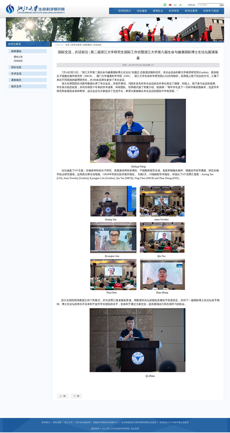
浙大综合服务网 (83, 422)
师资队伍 (158, 10)
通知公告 (18, 57)
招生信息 (16, 67)
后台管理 (135, 428)
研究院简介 (124, 10)
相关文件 (16, 86)
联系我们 (46, 422)
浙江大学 (68, 422)
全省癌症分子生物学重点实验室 (174, 422)
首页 (67, 45)
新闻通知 (16, 51)
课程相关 (16, 80)
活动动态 (18, 61)
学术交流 (16, 73)
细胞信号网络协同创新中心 (105, 422)
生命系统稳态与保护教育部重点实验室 (139, 422)
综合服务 (142, 10)
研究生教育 (191, 10)
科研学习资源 (211, 10)
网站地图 (57, 422)
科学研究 (174, 10)
